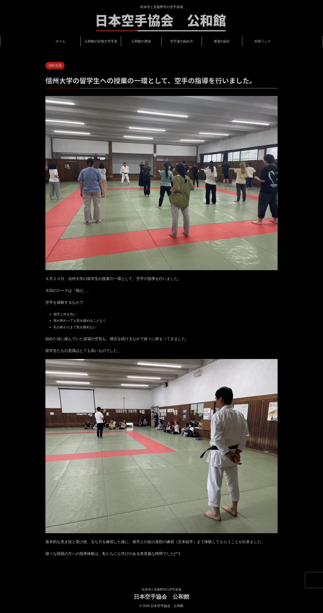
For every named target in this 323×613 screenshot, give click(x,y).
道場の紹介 (222, 41)
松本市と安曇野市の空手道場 (161, 589)
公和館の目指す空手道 (101, 41)
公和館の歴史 (141, 41)
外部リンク (262, 41)
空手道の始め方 (181, 41)
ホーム (60, 41)
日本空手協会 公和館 (161, 597)
